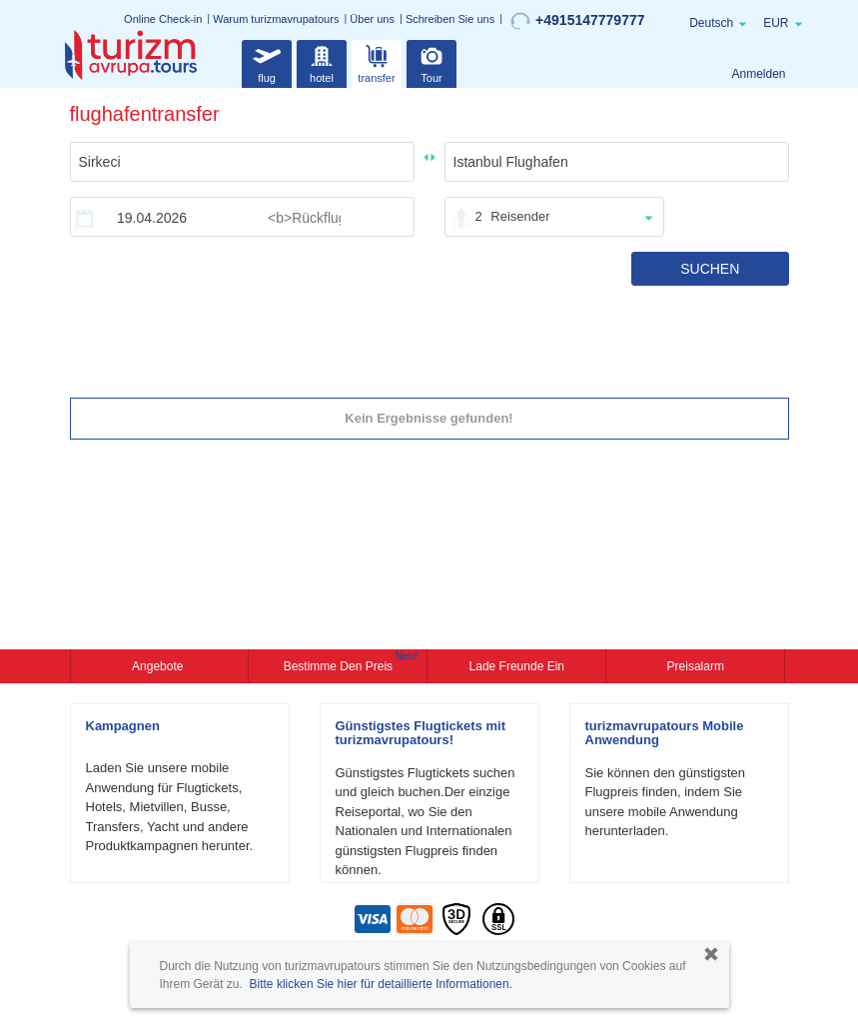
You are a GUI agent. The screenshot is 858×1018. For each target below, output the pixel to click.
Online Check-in (163, 19)
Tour (431, 61)
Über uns (372, 19)
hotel (322, 61)
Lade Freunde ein (516, 666)
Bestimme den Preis (341, 664)
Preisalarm (695, 666)
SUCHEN (709, 269)
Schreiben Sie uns (450, 19)
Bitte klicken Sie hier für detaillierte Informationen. (381, 984)
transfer (376, 61)
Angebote (159, 666)
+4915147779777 (577, 21)
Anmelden (758, 74)
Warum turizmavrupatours (276, 19)
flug (267, 61)
